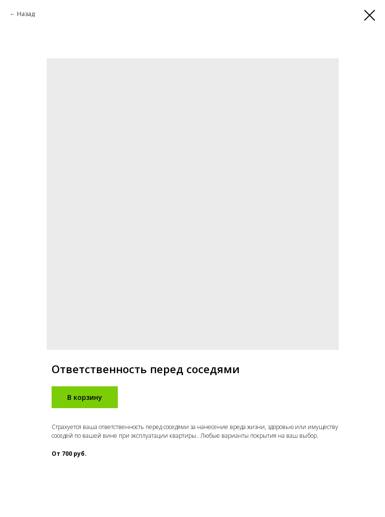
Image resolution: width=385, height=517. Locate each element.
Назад (26, 14)
